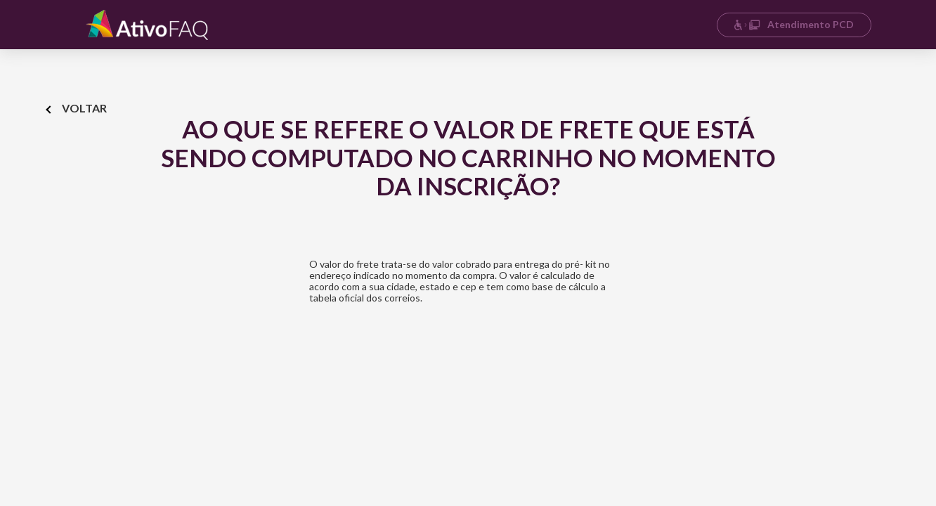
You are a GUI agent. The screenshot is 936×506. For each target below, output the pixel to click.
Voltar (77, 108)
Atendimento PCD (793, 24)
